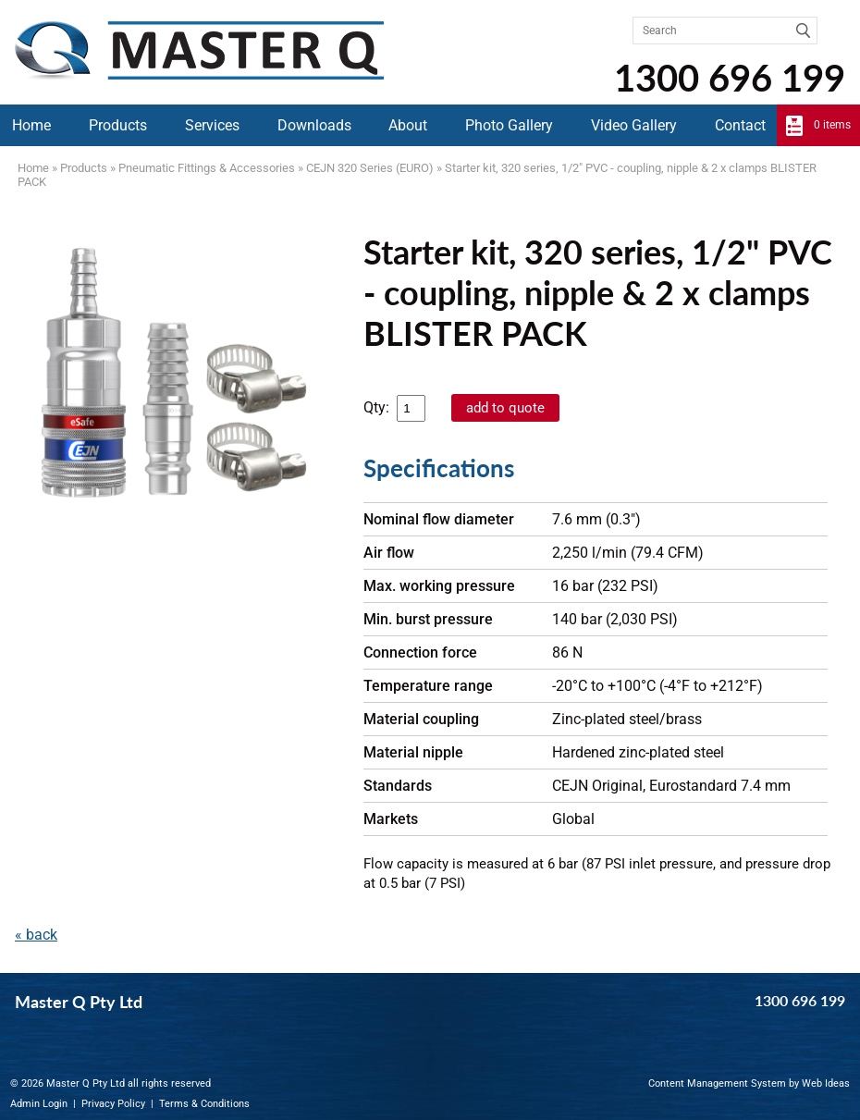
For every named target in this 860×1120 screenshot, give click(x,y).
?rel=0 (172, 625)
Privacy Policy (113, 1104)
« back (36, 934)
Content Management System (717, 1083)
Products (118, 125)
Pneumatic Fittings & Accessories (206, 168)
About (407, 125)
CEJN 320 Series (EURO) (370, 168)
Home (31, 125)
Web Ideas (826, 1083)
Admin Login (39, 1104)
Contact (740, 125)
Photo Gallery (509, 125)
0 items (832, 124)
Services (212, 125)
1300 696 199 (729, 77)
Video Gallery (634, 125)
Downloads (314, 125)
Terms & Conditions (204, 1104)
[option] (173, 370)
